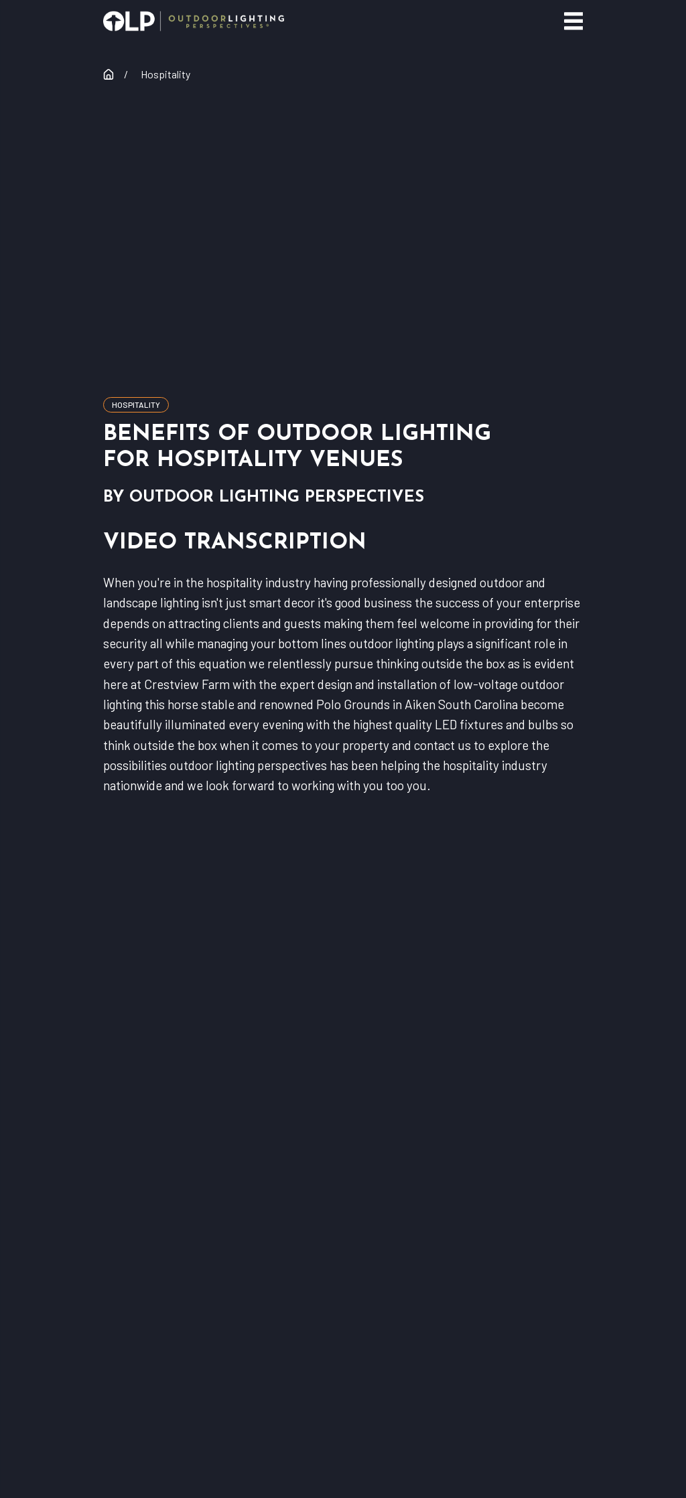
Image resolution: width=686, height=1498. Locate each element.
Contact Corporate (342, 1168)
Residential (343, 1054)
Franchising (343, 1206)
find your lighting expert (343, 1009)
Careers (342, 1244)
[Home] (193, 21)
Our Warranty (343, 1130)
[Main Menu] (574, 21)
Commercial (343, 1092)
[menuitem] (258, 1433)
